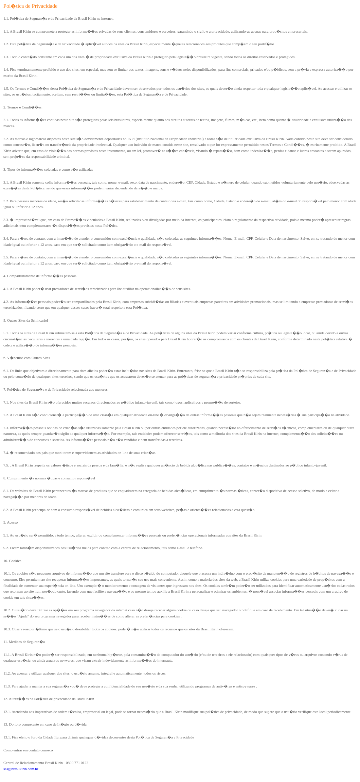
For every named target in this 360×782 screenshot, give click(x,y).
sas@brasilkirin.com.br (20, 769)
